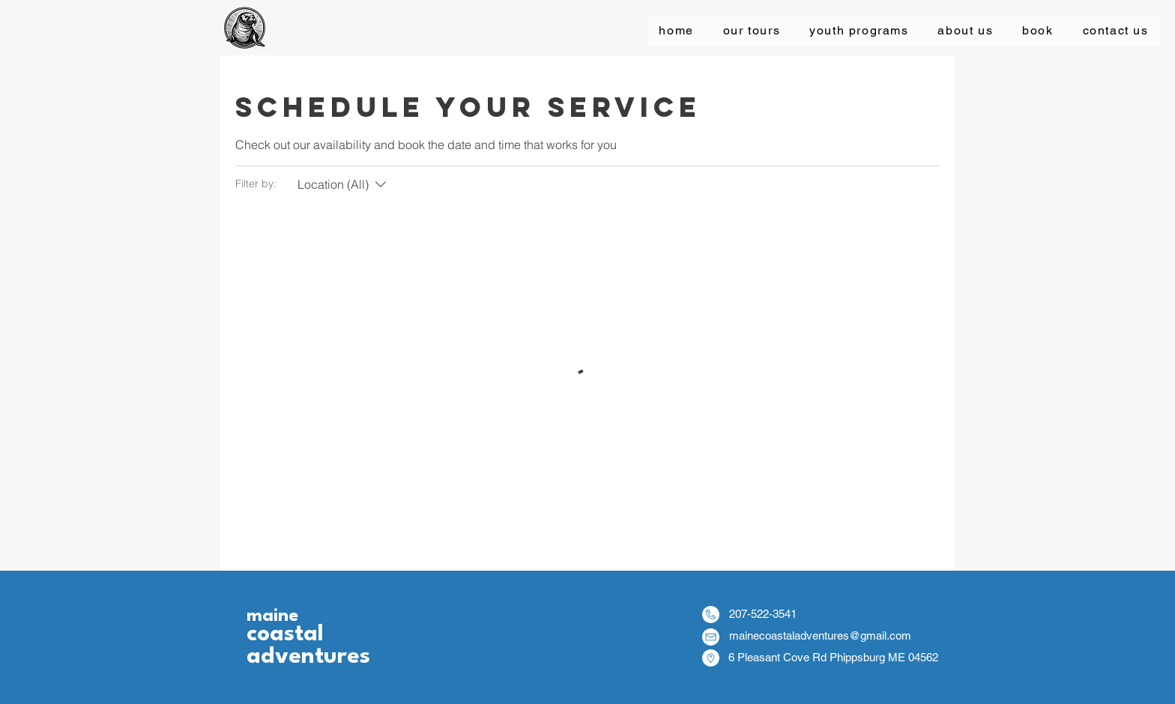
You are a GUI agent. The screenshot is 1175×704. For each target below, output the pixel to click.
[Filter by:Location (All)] (343, 184)
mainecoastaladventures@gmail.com (820, 635)
